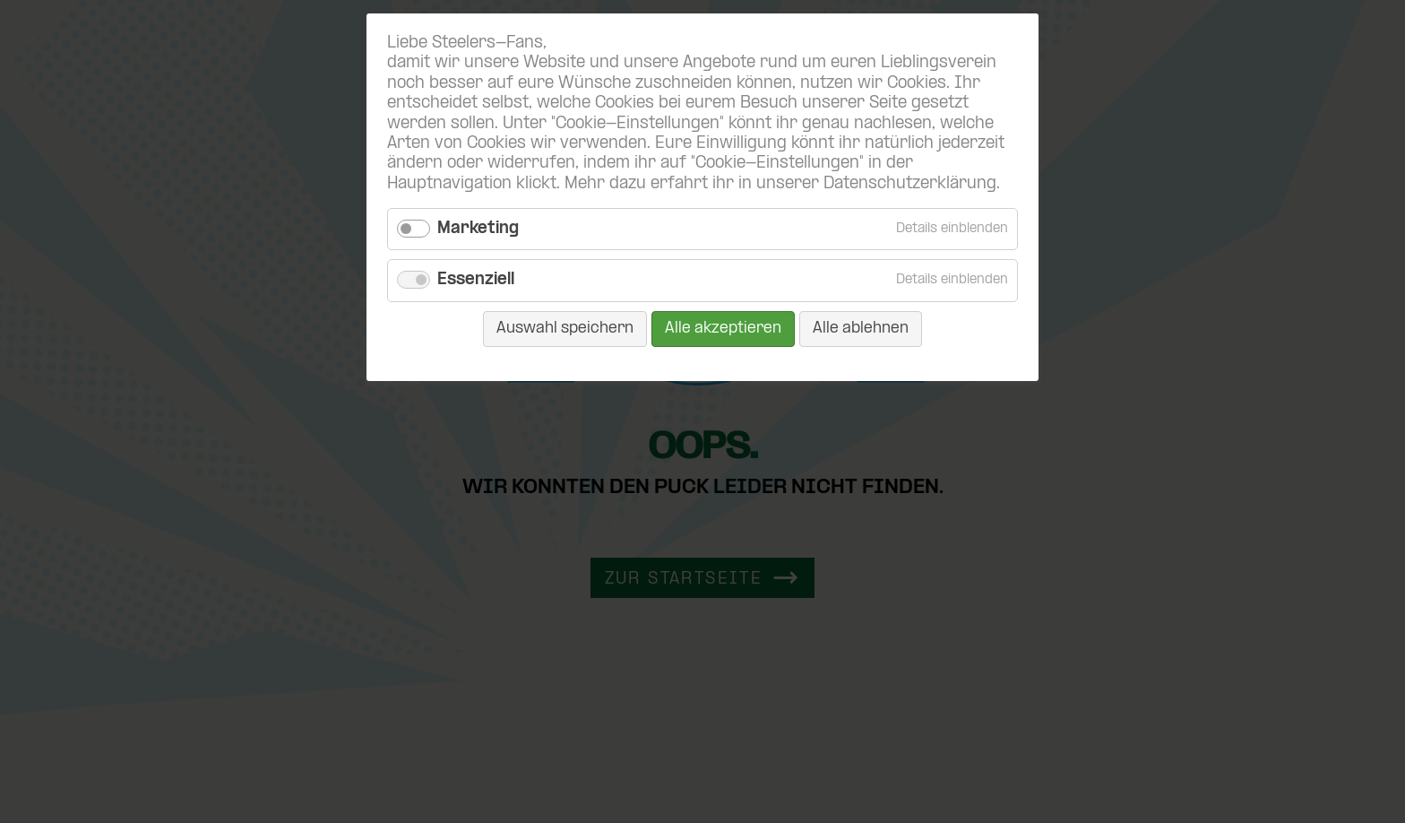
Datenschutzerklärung (909, 184)
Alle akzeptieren (723, 328)
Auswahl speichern (565, 328)
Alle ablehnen (861, 328)
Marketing (478, 229)
